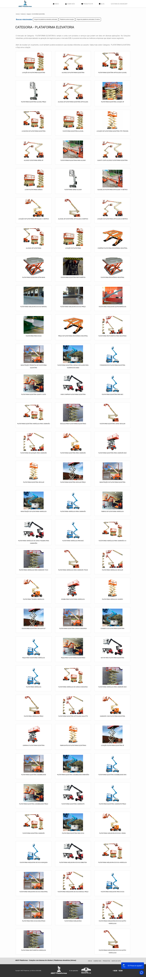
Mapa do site (116, 961)
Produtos (87, 4)
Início (56, 4)
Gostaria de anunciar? (119, 4)
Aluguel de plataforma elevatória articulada (45, 19)
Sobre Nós (70, 4)
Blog (101, 4)
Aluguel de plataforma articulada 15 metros (88, 19)
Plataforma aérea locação (67, 19)
